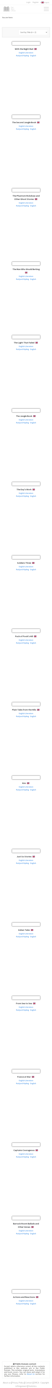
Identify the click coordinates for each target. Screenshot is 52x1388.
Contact (28, 1382)
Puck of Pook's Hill (24, 636)
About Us (31, 1374)
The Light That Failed (24, 342)
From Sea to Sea (24, 1003)
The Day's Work (24, 489)
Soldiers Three (24, 562)
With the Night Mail (24, 49)
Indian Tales (24, 930)
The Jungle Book (24, 416)
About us (7, 1382)
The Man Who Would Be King (26, 269)
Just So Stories (24, 856)
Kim (24, 783)
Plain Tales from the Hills (24, 709)
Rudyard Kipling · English (26, 55)
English (44, 2)
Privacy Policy (18, 1382)
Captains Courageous (24, 1150)
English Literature (26, 52)
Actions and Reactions (24, 1297)
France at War (24, 1076)
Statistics (32, 1386)
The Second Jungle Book (24, 122)
